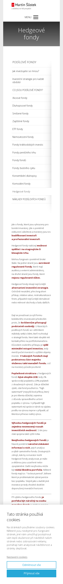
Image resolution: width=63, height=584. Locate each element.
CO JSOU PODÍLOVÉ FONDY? (27, 90)
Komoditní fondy (21, 183)
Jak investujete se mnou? (25, 71)
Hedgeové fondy (21, 191)
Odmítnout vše (31, 565)
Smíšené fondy (20, 113)
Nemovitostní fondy (23, 137)
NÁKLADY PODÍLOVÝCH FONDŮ (29, 199)
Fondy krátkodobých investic (27, 144)
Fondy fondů (19, 160)
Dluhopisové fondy (22, 105)
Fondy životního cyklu (23, 168)
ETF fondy (17, 129)
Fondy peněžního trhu (24, 152)
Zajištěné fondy (20, 121)
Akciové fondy (19, 97)
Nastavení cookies (17, 557)
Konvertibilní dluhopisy (24, 175)
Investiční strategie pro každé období (28, 80)
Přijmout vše (31, 573)
